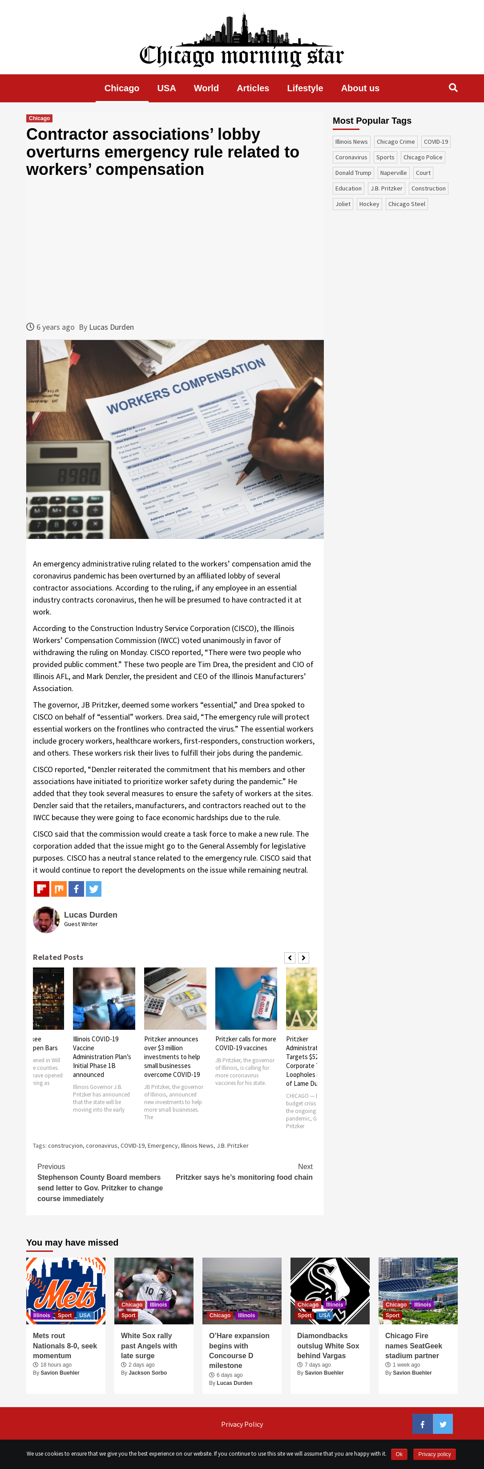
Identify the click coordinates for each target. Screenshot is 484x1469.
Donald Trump (353, 173)
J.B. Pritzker (233, 1145)
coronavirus (101, 1145)
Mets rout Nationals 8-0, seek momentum (65, 1346)
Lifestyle (305, 88)
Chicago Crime (396, 142)
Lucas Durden (111, 327)
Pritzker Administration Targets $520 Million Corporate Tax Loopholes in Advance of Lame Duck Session (316, 1061)
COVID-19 (133, 1145)
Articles (253, 88)
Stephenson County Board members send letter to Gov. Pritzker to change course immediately (106, 1181)
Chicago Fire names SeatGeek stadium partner (413, 1346)
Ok (399, 1454)
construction (428, 188)
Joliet (343, 204)
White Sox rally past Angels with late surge (149, 1346)
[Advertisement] (175, 249)
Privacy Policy (242, 1424)
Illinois (41, 1315)
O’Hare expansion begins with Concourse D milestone (239, 1350)
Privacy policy (434, 1454)
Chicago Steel (406, 204)
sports (385, 157)
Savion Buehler (59, 1373)
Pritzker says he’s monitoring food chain (244, 1171)
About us (360, 88)
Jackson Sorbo (148, 1373)
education (348, 188)
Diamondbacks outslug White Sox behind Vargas (328, 1346)
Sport (65, 1315)
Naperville (393, 173)
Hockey (369, 204)
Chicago (122, 88)
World (206, 88)
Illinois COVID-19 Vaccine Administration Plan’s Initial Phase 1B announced (102, 1057)
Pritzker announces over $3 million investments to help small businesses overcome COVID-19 (172, 1057)
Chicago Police (423, 157)
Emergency (163, 1145)
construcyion (65, 1145)
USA (166, 88)
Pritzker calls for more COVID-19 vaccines (245, 1043)
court (423, 173)
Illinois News (197, 1145)
